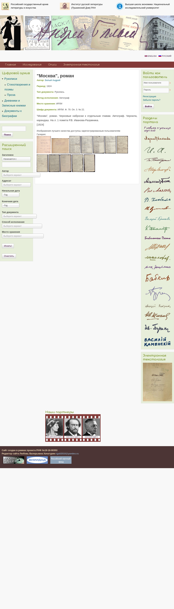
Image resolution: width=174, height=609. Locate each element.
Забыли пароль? (151, 100)
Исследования (32, 64)
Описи (52, 64)
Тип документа (10, 212)
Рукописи (10, 78)
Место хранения (11, 232)
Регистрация (149, 96)
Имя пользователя (152, 83)
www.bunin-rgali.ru (91, 437)
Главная (10, 64)
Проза (11, 95)
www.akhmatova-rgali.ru (54, 437)
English (151, 56)
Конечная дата (10, 201)
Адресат (6, 180)
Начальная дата (11, 190)
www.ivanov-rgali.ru (73, 437)
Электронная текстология (81, 64)
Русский (165, 56)
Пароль (147, 89)
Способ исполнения (13, 222)
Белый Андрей (52, 80)
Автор (5, 171)
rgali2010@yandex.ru (67, 453)
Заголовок (8, 155)
